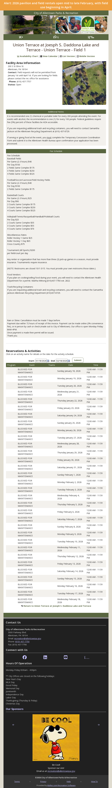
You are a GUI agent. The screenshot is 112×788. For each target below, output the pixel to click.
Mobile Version (87, 56)
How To (94, 781)
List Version (68, 56)
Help (69, 781)
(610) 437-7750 (22, 641)
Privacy (43, 781)
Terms (17, 781)
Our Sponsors (14, 709)
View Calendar (50, 56)
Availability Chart (27, 56)
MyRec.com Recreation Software (61, 785)
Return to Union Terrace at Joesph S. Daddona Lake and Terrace (57, 606)
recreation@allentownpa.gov (27, 638)
